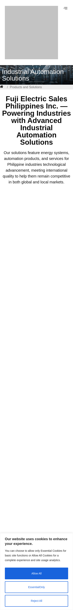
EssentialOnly (36, 587)
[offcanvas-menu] (65, 8)
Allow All (36, 573)
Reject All (36, 600)
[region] (36, 571)
